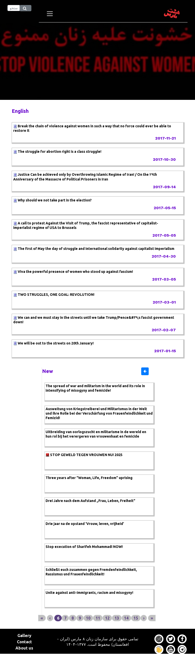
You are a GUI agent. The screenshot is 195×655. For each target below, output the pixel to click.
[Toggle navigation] (50, 14)
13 (117, 618)
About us (24, 648)
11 (98, 618)
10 (88, 618)
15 (135, 618)
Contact (24, 642)
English (20, 111)
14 (126, 618)
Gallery (24, 635)
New (47, 371)
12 (107, 618)
